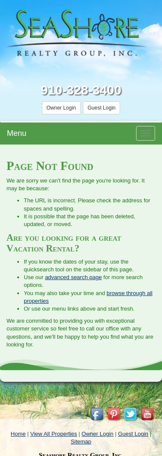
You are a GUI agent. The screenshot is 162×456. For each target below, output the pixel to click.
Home (18, 434)
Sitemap (81, 441)
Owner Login (61, 108)
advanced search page (73, 277)
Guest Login (102, 108)
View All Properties (53, 434)
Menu (16, 133)
